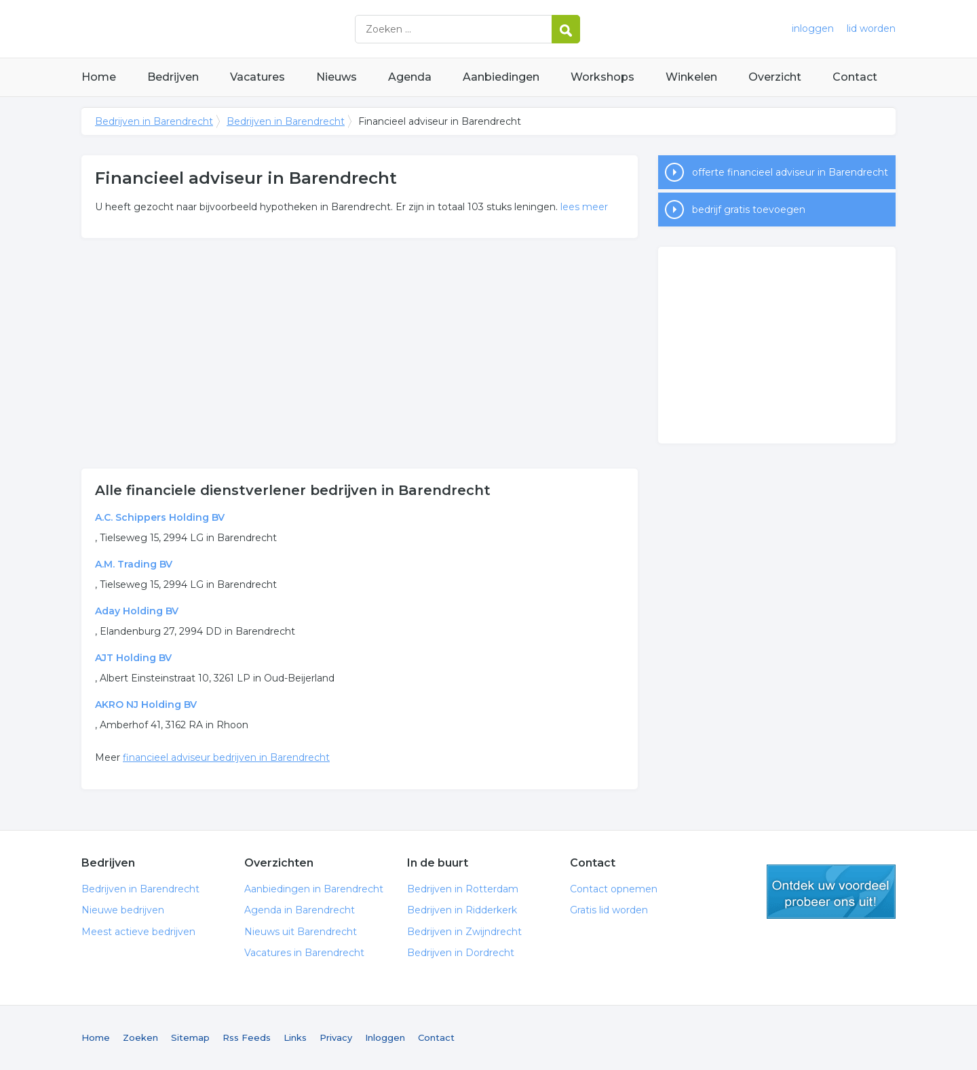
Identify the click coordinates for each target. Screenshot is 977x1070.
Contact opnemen (613, 889)
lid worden (871, 28)
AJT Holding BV (133, 658)
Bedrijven (173, 77)
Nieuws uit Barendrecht (300, 932)
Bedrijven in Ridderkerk (462, 910)
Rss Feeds (247, 1037)
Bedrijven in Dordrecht (460, 953)
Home (98, 77)
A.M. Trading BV (133, 564)
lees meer (584, 207)
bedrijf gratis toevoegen (748, 209)
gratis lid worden (831, 892)
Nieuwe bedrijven (122, 910)
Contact (854, 77)
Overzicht (774, 77)
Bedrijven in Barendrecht (251, 28)
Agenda (410, 77)
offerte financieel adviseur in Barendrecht (790, 172)
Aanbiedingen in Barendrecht (313, 889)
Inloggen (385, 1037)
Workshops (602, 77)
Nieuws (336, 77)
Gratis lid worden (609, 910)
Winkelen (691, 77)
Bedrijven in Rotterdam (462, 889)
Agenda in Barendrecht (299, 910)
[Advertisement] (359, 353)
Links (295, 1037)
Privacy (336, 1037)
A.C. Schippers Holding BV (160, 517)
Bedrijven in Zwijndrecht (464, 932)
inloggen (813, 28)
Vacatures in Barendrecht (304, 953)
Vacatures (257, 77)
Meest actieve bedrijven (138, 932)
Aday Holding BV (136, 611)
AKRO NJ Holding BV (146, 704)
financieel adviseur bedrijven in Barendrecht (226, 757)
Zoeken (140, 1037)
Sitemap (190, 1037)
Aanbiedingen (501, 77)
